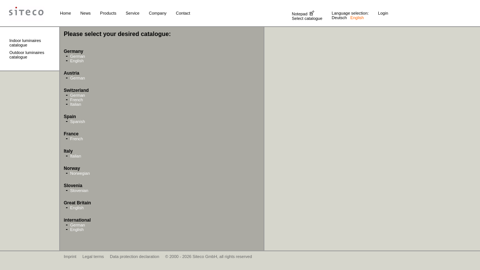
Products (108, 13)
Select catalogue (307, 18)
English (77, 60)
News (85, 13)
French (76, 100)
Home (65, 13)
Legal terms (93, 256)
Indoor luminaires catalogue (25, 42)
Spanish (77, 121)
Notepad (300, 14)
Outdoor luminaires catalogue (26, 54)
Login (383, 13)
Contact (183, 13)
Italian (75, 104)
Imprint (70, 256)
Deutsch (339, 17)
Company (157, 13)
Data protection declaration (134, 256)
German (77, 56)
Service (133, 13)
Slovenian (79, 190)
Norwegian (80, 173)
